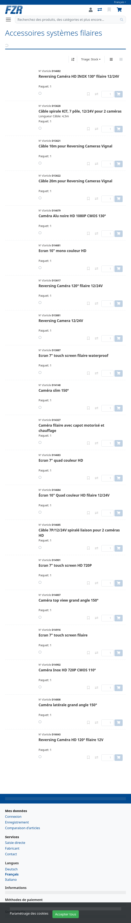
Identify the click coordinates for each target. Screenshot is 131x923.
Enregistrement (17, 822)
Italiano (11, 879)
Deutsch (11, 869)
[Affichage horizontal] (121, 59)
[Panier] (120, 10)
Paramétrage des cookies (29, 913)
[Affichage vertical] (111, 59)
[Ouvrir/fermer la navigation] (10, 19)
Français (119, 2)
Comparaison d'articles (22, 828)
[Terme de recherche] (66, 19)
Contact (11, 854)
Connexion (13, 816)
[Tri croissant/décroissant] (72, 59)
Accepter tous (65, 914)
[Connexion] (90, 10)
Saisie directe (15, 842)
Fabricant (12, 848)
